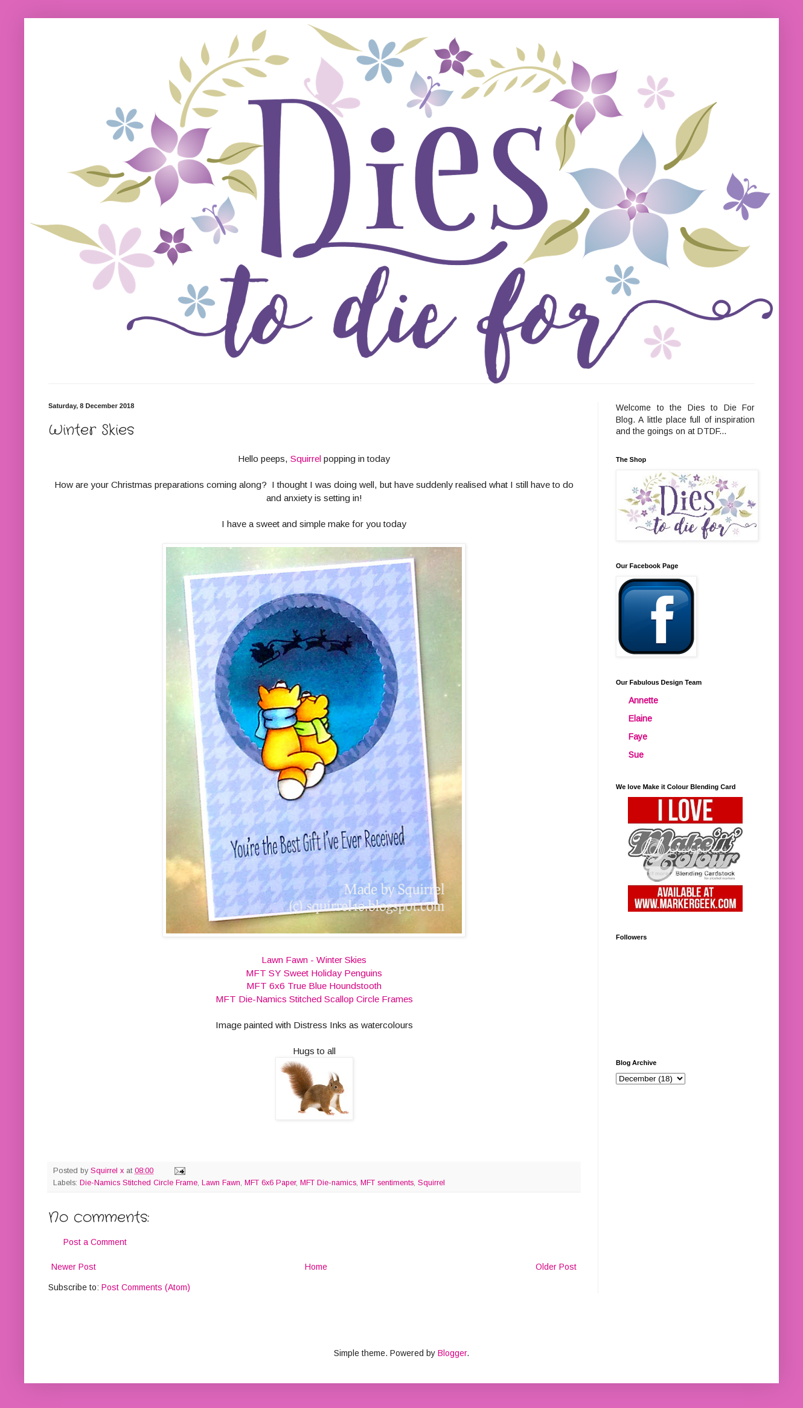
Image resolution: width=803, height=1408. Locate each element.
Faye (638, 736)
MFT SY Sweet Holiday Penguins (314, 973)
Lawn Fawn (221, 1183)
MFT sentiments (387, 1183)
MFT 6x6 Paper (270, 1183)
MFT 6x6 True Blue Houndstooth (314, 986)
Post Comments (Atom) (145, 1287)
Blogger (452, 1353)
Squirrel (307, 458)
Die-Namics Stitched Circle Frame (138, 1183)
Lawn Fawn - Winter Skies (313, 960)
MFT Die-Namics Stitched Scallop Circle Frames (314, 999)
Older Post (556, 1267)
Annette (643, 700)
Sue (636, 755)
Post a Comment (95, 1242)
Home (316, 1267)
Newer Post (73, 1267)
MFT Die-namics (328, 1183)
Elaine (640, 718)
